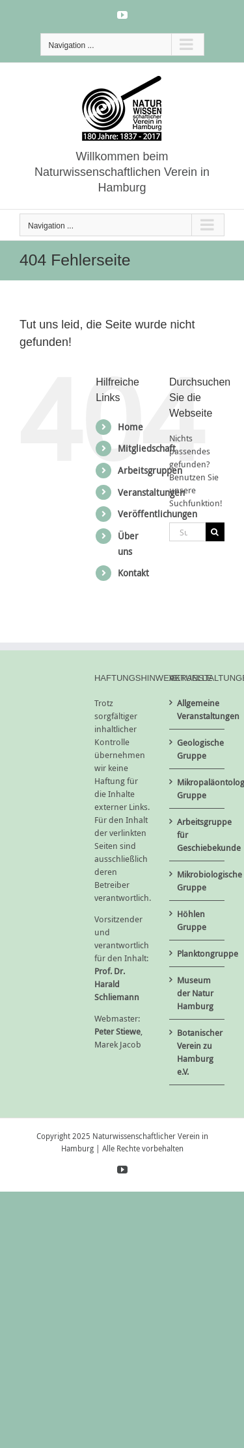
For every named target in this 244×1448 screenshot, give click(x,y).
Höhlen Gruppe (191, 920)
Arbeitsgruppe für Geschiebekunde (197, 834)
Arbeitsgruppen (150, 470)
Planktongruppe (197, 953)
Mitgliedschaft (147, 448)
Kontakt (133, 573)
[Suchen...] (187, 531)
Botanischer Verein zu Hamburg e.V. (197, 1052)
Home (130, 427)
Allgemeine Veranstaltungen (197, 709)
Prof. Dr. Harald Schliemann (116, 984)
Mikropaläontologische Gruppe (197, 788)
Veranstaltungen (151, 492)
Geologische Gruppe (197, 749)
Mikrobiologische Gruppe (197, 880)
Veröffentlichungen (157, 514)
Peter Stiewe (117, 1031)
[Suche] (215, 531)
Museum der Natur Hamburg (195, 993)
